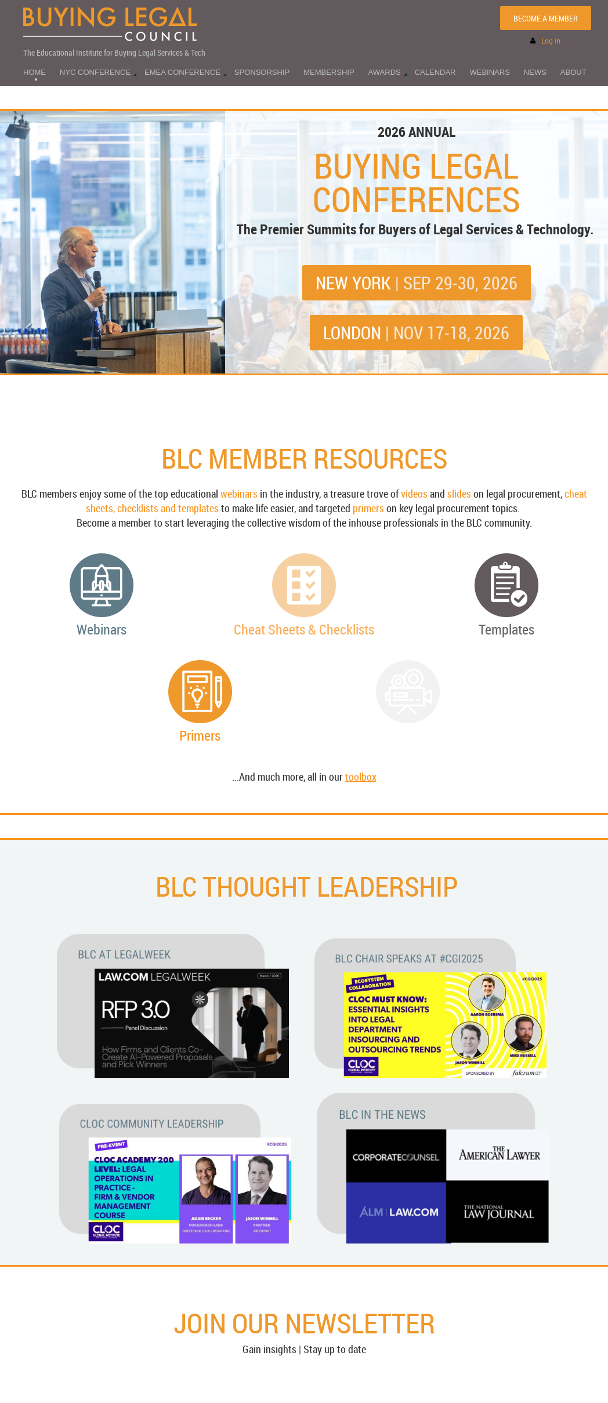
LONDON (416, 333)
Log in (550, 41)
